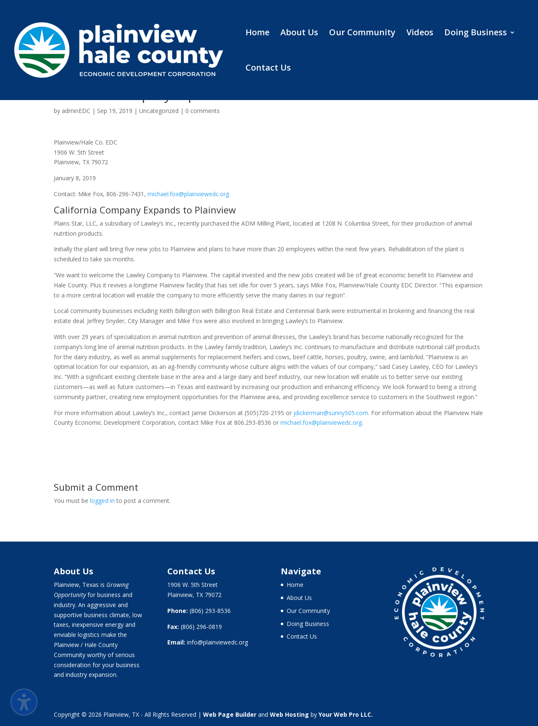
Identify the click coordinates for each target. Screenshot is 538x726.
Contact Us (268, 69)
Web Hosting (289, 714)
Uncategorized (159, 111)
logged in (102, 501)
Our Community (362, 33)
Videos (419, 33)
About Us (299, 33)
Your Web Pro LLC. (346, 714)
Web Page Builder (229, 714)
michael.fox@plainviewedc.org (188, 194)
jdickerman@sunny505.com (330, 413)
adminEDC (76, 111)
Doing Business (475, 33)
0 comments (202, 111)
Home (257, 33)
